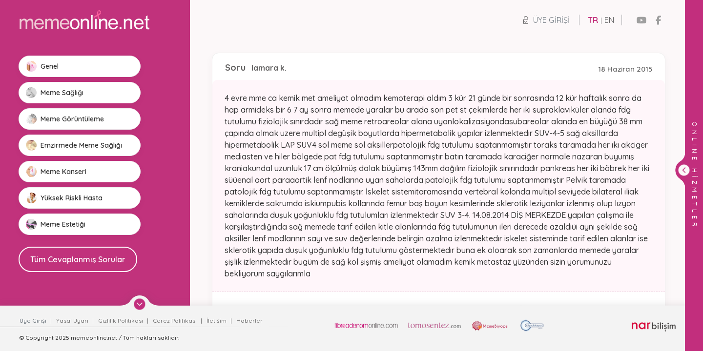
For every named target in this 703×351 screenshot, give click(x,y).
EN (609, 20)
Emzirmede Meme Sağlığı (74, 145)
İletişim (217, 320)
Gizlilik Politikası (121, 320)
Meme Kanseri (56, 171)
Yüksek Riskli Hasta (64, 198)
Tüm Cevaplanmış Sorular (77, 259)
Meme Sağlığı (54, 92)
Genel (42, 66)
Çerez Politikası (175, 320)
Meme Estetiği (55, 224)
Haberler (249, 320)
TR (593, 20)
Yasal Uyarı (73, 320)
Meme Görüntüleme (65, 119)
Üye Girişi (546, 20)
